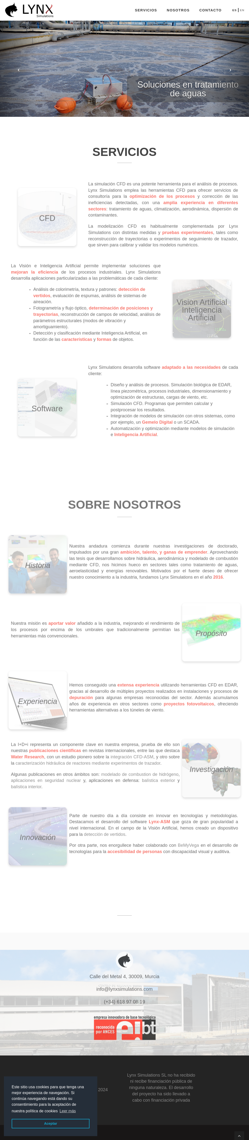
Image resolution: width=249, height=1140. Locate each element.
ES (234, 10)
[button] (18, 67)
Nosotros (178, 10)
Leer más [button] (68, 1111)
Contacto (210, 10)
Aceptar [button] (50, 1123)
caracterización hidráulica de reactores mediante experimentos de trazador (88, 760)
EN (242, 10)
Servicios (146, 10)
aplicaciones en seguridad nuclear (46, 778)
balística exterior (158, 778)
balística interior (26, 784)
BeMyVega (188, 843)
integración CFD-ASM (132, 754)
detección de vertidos (104, 831)
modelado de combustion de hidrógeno (139, 771)
